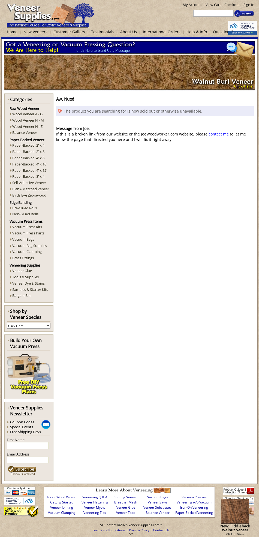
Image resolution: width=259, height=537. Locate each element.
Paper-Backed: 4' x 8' (28, 157)
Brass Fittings (23, 257)
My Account (192, 4)
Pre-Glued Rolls (24, 208)
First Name (16, 439)
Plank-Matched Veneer (30, 188)
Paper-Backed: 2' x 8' (28, 151)
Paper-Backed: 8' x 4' (28, 176)
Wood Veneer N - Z (27, 126)
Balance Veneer (24, 132)
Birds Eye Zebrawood (29, 195)
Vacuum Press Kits (27, 226)
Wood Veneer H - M (28, 120)
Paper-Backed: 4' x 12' (29, 170)
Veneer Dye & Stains (28, 283)
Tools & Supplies (25, 276)
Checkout (232, 4)
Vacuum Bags (23, 239)
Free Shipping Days (25, 431)
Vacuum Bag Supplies (29, 245)
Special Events (21, 426)
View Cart (213, 4)
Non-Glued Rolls (25, 214)
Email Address (18, 454)
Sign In (248, 4)
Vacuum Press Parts (28, 233)
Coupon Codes (22, 422)
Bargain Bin (21, 295)
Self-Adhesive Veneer (29, 182)
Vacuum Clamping (27, 251)
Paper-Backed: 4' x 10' (29, 164)
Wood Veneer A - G (27, 113)
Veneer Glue (22, 270)
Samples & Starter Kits (30, 289)
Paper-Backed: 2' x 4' (28, 145)
